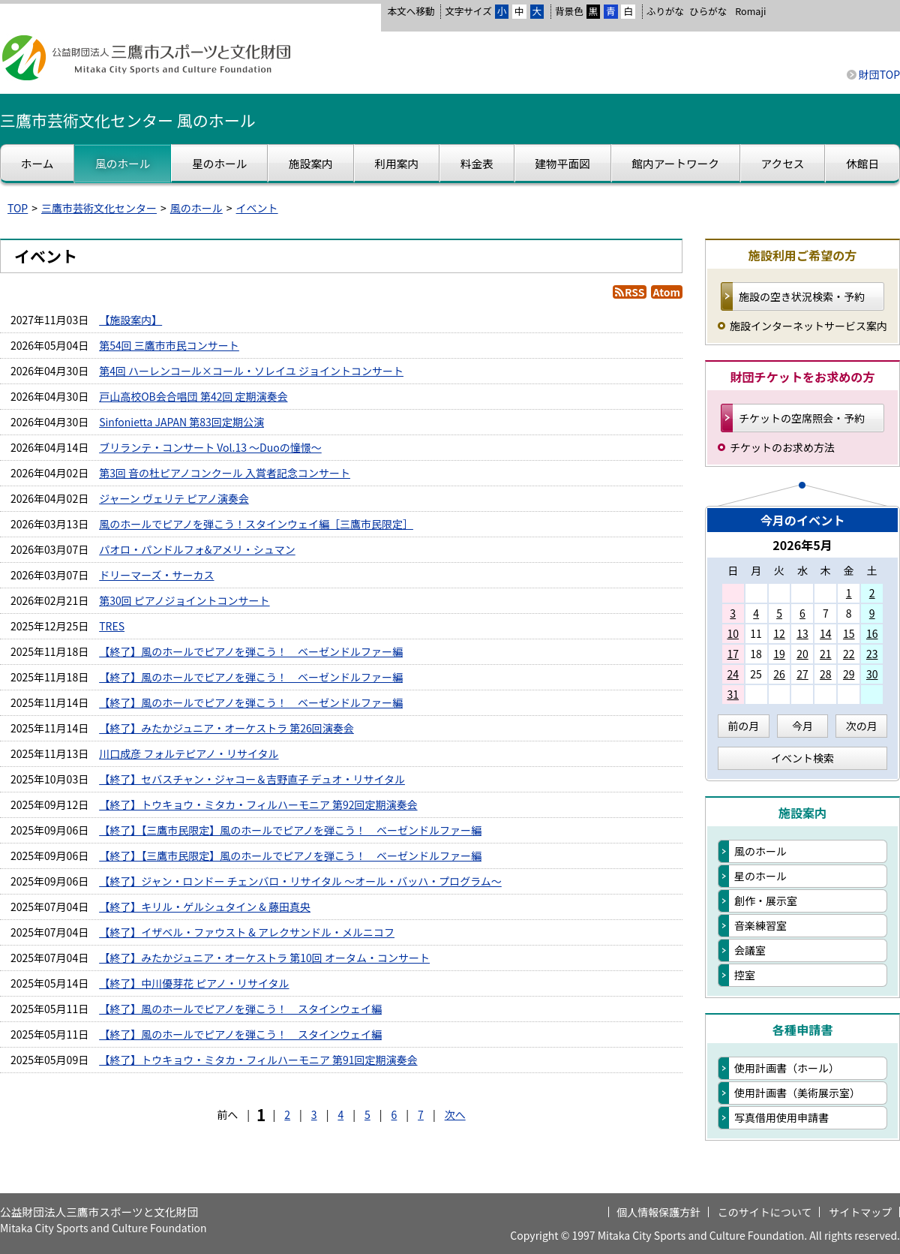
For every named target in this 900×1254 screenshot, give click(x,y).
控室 (744, 974)
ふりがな (665, 11)
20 (802, 653)
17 (733, 653)
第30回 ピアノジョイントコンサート (184, 600)
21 (826, 653)
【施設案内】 (130, 319)
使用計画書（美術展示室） (797, 1092)
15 (849, 633)
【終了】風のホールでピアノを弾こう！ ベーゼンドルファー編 (251, 651)
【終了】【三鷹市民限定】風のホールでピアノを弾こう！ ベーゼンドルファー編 (290, 830)
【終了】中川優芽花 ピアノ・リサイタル (194, 983)
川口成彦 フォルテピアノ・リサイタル (188, 753)
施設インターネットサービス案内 (808, 325)
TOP (18, 207)
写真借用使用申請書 (781, 1117)
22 (849, 653)
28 (826, 673)
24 (733, 673)
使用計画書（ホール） (786, 1067)
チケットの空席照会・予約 (802, 418)
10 (733, 633)
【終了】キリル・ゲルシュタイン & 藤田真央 (204, 906)
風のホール (196, 207)
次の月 (862, 725)
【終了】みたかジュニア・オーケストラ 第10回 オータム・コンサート (264, 957)
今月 (802, 725)
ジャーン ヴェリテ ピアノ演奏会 (174, 498)
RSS (634, 292)
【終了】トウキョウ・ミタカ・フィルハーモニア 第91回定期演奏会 (258, 1059)
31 (733, 694)
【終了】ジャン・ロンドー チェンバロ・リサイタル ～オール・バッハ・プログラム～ (300, 881)
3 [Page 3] (314, 1114)
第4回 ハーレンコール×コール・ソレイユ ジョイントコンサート (251, 370)
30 (872, 673)
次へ (455, 1114)
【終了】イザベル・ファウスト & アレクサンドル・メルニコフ (246, 932)
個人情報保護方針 (658, 1211)
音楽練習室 (760, 925)
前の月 (743, 725)
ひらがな (708, 11)
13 (802, 633)
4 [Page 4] (341, 1114)
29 (849, 673)
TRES (111, 625)
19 (779, 653)
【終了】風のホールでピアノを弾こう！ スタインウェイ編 (240, 1008)
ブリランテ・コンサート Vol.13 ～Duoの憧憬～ (210, 447)
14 (826, 633)
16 (872, 633)
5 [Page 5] (367, 1114)
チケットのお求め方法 (782, 447)
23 (872, 653)
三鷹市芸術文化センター (99, 207)
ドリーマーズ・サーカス (156, 574)
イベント (257, 207)
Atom (666, 292)
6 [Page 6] (395, 1114)
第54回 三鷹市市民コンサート (169, 345)
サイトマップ (860, 1211)
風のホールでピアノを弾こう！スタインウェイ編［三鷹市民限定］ (256, 523)
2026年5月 (802, 545)
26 (779, 673)
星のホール (760, 875)
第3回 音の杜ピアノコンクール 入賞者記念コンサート (224, 472)
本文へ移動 (410, 11)
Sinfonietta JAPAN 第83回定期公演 (181, 421)
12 (779, 633)
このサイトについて (765, 1211)
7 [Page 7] (421, 1114)
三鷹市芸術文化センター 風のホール (128, 120)
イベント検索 (802, 757)
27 (802, 673)
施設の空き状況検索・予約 (802, 296)
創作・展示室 (765, 900)
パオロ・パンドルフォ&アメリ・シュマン (197, 549)
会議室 (750, 950)
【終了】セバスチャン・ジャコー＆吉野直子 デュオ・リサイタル (252, 778)
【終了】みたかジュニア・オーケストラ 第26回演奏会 (226, 727)
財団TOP (879, 74)
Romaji (750, 11)
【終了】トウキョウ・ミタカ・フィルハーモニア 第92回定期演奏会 (258, 804)
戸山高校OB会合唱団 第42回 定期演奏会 (193, 396)
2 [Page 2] (287, 1114)
